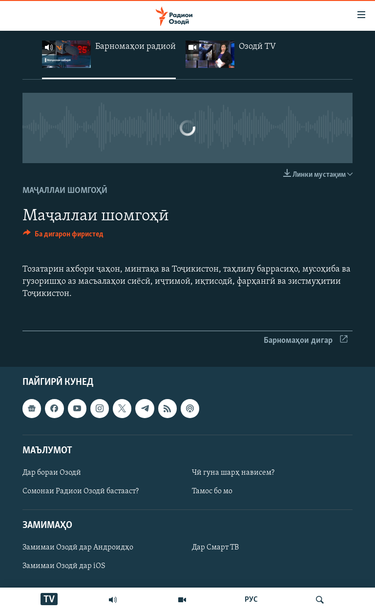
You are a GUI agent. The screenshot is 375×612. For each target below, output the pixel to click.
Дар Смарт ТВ (215, 548)
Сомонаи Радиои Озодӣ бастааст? (80, 491)
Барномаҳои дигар (306, 340)
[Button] (63, 236)
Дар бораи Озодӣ (51, 473)
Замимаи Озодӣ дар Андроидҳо (77, 548)
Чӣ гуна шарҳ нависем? (233, 473)
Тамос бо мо (212, 491)
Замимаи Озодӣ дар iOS (63, 566)
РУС (251, 600)
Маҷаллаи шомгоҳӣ (64, 190)
